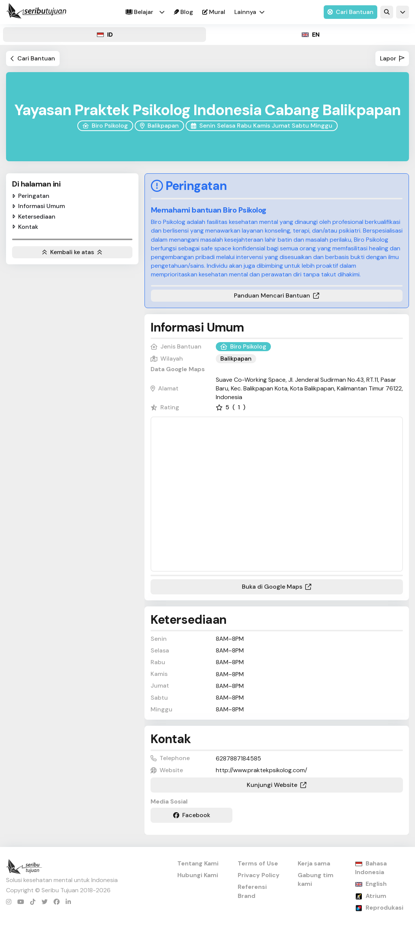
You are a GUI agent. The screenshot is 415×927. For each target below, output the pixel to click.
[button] (162, 12)
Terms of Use (258, 863)
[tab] (104, 34)
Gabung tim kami (316, 879)
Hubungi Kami (197, 875)
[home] (36, 12)
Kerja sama (314, 863)
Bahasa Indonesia (371, 867)
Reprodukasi (384, 908)
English (376, 884)
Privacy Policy (259, 875)
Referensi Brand (252, 891)
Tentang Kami (197, 863)
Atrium (376, 896)
